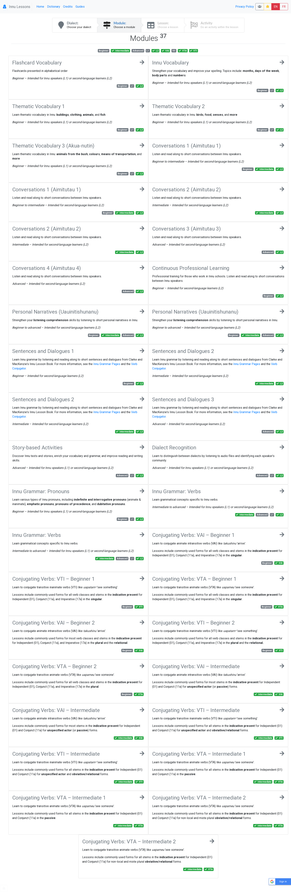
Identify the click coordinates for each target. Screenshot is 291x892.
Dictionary (53, 6)
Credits (68, 6)
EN (275, 6)
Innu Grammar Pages (106, 364)
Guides (80, 6)
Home (40, 6)
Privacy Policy (244, 6)
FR (284, 6)
